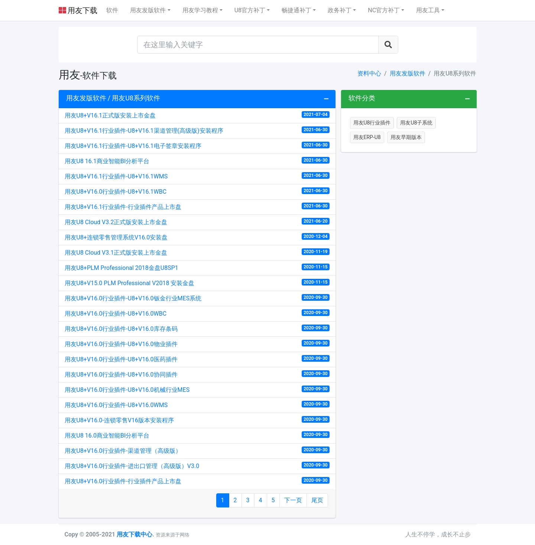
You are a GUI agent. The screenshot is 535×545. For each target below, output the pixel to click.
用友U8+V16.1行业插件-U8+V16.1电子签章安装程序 (197, 145)
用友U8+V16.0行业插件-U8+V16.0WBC (197, 313)
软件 (112, 10)
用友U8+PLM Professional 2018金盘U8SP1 (197, 267)
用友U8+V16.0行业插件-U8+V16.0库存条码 (197, 328)
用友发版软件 (148, 10)
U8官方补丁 (249, 10)
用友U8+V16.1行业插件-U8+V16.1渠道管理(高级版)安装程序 (197, 130)
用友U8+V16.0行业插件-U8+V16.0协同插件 (197, 374)
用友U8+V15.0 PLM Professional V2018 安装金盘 (197, 283)
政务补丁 (339, 10)
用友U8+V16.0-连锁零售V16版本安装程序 (197, 420)
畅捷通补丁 (296, 10)
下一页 (293, 500)
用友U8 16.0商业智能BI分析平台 (197, 435)
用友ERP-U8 (367, 137)
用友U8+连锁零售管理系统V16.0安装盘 (197, 237)
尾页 (317, 500)
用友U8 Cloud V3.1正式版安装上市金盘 (197, 252)
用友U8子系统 (416, 123)
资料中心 (369, 73)
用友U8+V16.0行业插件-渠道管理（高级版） (197, 450)
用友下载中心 (134, 534)
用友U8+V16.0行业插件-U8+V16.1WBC (197, 191)
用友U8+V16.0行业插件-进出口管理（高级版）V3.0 (197, 466)
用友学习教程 (200, 10)
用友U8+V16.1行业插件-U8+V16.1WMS (197, 176)
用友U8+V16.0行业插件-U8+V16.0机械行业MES (197, 389)
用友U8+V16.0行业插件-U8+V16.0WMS (197, 405)
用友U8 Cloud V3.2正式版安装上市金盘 (197, 222)
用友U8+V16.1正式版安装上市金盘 (197, 115)
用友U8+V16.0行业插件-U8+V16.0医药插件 (197, 359)
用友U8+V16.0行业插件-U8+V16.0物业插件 (197, 344)
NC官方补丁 (384, 10)
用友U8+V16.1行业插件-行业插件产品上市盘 (197, 206)
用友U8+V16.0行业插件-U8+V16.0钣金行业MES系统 (197, 298)
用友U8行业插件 (372, 123)
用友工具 (428, 10)
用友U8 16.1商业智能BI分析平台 (197, 161)
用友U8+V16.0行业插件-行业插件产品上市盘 (197, 481)
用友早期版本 (406, 137)
